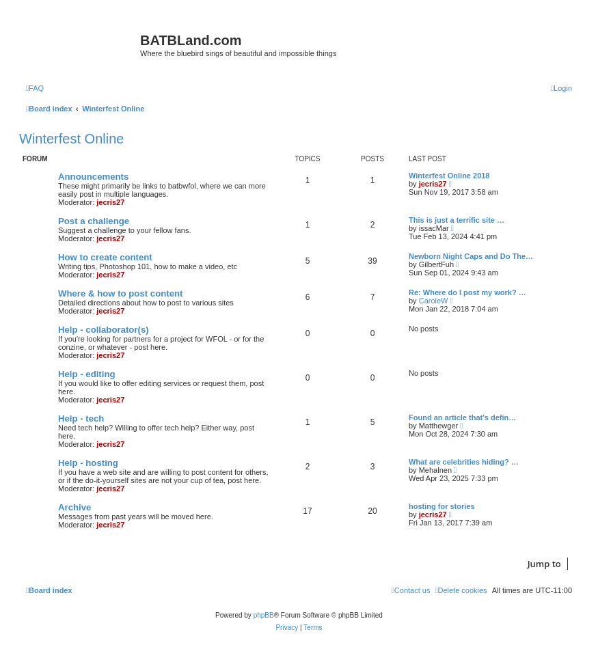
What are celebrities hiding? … (464, 462)
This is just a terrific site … (456, 220)
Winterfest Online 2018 (449, 175)
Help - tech (81, 418)
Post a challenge (93, 221)
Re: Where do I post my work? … (467, 292)
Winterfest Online (71, 138)
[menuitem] (35, 88)
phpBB (264, 615)
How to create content (105, 257)
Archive (74, 507)
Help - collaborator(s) (103, 330)
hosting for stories (442, 506)
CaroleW (433, 301)
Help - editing (86, 374)
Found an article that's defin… (462, 417)
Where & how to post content (120, 293)
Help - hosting (88, 463)
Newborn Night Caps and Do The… (471, 256)
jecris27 (110, 202)
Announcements (93, 176)
